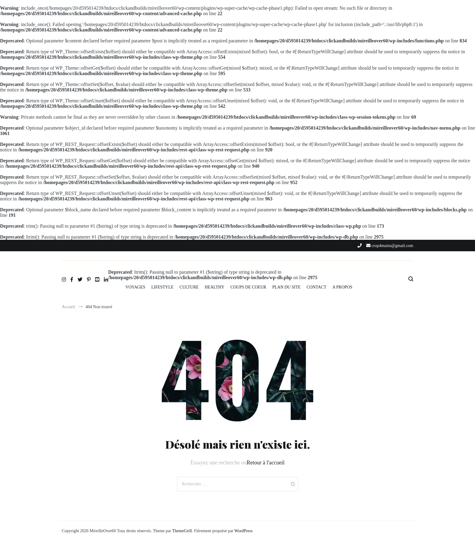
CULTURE (189, 287)
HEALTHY (214, 287)
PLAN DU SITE (286, 287)
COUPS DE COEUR (248, 287)
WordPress (243, 531)
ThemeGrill (182, 531)
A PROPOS (342, 287)
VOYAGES (135, 287)
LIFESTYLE (162, 287)
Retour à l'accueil (265, 463)
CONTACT (316, 287)
